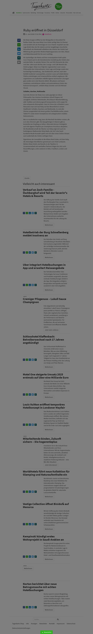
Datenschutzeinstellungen (21, 628)
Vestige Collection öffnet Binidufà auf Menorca (46, 505)
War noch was (77, 13)
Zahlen (57, 13)
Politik (52, 13)
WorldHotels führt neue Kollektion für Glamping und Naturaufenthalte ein (46, 473)
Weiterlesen (49, 225)
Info (27, 624)
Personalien (69, 13)
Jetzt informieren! (51, 465)
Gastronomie (26, 13)
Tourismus (47, 13)
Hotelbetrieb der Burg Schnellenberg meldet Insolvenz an (45, 233)
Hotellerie (19, 13)
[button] (19, 40)
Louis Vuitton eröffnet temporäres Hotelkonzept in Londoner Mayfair (44, 406)
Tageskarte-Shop (18, 624)
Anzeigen (34, 624)
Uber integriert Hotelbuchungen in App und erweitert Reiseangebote (44, 266)
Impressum (61, 624)
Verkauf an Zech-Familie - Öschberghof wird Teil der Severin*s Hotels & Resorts (45, 193)
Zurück (27, 178)
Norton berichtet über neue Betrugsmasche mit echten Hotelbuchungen (40, 587)
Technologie (40, 13)
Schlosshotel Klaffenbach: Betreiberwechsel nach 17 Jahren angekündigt (43, 339)
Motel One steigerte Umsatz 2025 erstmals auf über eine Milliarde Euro (46, 376)
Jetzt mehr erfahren (51, 330)
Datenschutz (71, 624)
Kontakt (52, 624)
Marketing (33, 13)
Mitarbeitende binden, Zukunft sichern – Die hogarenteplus (42, 440)
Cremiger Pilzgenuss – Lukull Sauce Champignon (44, 300)
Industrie (62, 13)
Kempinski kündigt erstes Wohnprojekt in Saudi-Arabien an (43, 538)
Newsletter (46, 632)
